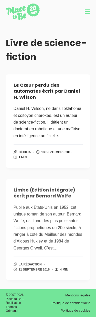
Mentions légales (77, 295)
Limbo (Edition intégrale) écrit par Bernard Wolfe (44, 195)
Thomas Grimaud (12, 309)
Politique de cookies (75, 310)
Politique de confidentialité (70, 303)
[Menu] (87, 11)
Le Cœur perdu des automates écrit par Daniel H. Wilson (47, 91)
